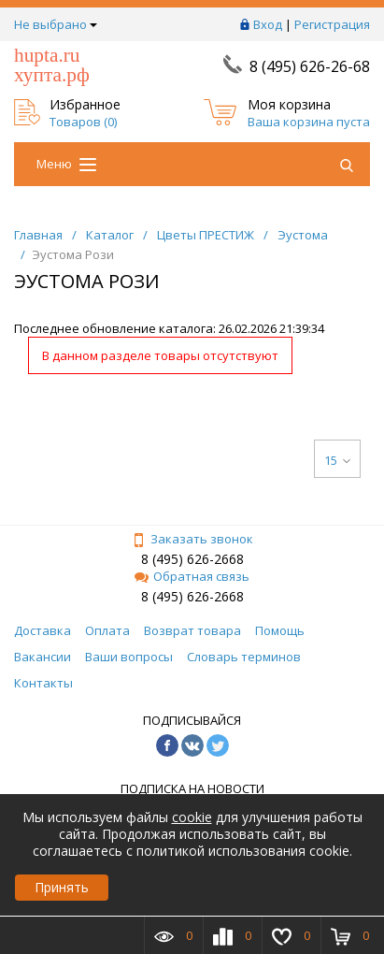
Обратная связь (192, 576)
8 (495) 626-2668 (192, 559)
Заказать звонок (192, 538)
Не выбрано (55, 24)
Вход (267, 24)
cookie (192, 817)
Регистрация (332, 24)
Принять (62, 887)
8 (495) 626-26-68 (309, 66)
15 (337, 460)
